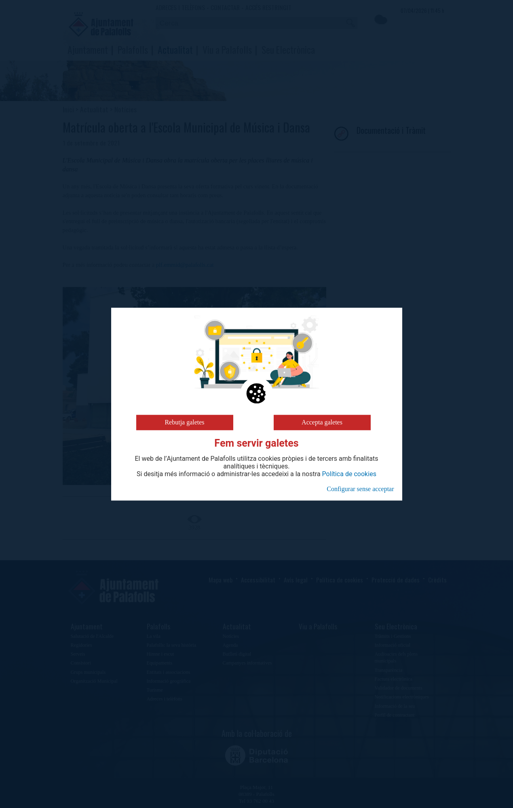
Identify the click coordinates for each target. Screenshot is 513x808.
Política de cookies (349, 474)
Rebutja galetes (184, 422)
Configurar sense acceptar (360, 488)
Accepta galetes (322, 422)
